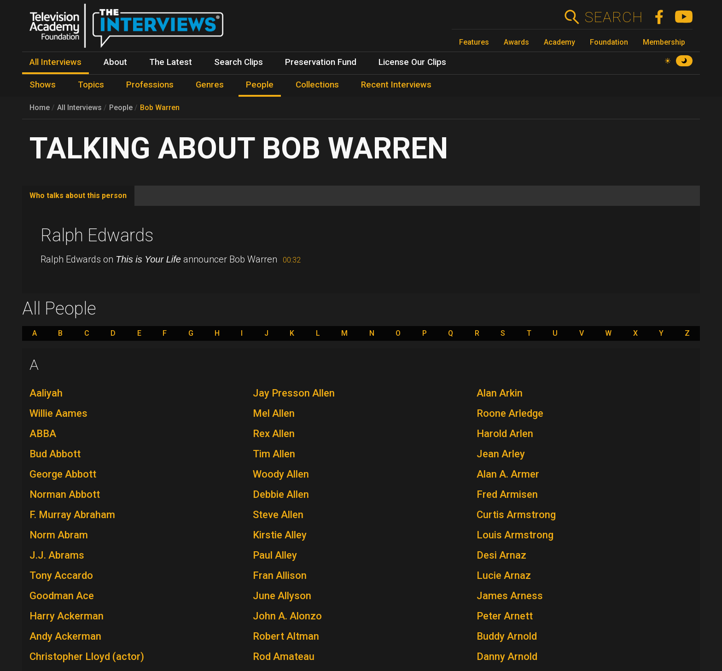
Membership (664, 42)
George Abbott (62, 474)
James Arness (510, 595)
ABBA (42, 433)
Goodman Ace (61, 595)
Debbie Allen (281, 494)
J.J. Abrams (56, 555)
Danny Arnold (507, 656)
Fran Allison (280, 575)
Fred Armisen (507, 494)
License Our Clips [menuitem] (412, 62)
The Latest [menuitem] (170, 62)
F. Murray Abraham (72, 514)
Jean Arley (501, 454)
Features (474, 42)
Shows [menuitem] (42, 85)
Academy (559, 42)
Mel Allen (274, 413)
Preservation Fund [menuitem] (320, 62)
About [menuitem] (115, 62)
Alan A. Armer (508, 474)
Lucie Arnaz (504, 575)
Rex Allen (274, 433)
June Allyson (282, 595)
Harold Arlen (505, 433)
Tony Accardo (61, 575)
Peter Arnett (505, 616)
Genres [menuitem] (210, 85)
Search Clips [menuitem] (238, 62)
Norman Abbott (64, 494)
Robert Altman (286, 636)
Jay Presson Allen (294, 393)
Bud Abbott (55, 454)
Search (613, 17)
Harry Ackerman (66, 616)
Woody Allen (281, 474)
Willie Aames (58, 413)
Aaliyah (46, 393)
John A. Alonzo (287, 616)
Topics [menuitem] (91, 85)
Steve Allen (278, 514)
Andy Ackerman (65, 636)
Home (39, 107)
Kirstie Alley (280, 535)
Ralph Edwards (97, 235)
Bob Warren (160, 107)
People (121, 107)
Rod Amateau (283, 656)
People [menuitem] (260, 85)
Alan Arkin (500, 393)
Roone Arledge (510, 413)
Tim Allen (274, 454)
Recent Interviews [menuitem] (396, 85)
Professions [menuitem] (150, 85)
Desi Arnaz (501, 555)
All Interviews (79, 107)
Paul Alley (275, 555)
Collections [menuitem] (317, 85)
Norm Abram (58, 535)
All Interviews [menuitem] (55, 62)
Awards (516, 42)
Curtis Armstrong (516, 514)
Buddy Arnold (507, 636)
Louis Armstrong (515, 535)
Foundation (609, 42)
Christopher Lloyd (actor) (86, 656)
